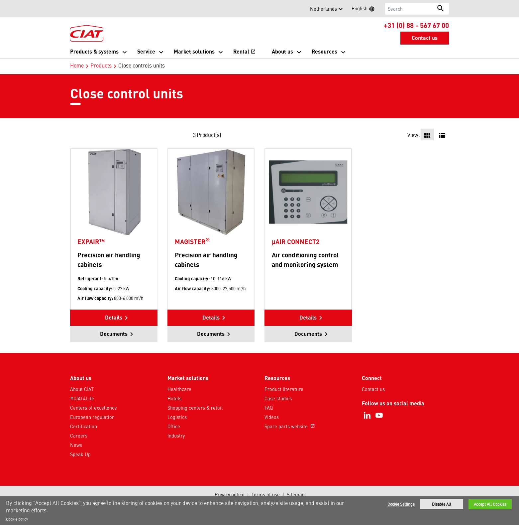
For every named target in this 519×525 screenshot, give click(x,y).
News (76, 445)
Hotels (174, 398)
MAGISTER (192, 241)
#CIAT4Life (82, 398)
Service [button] (146, 51)
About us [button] (282, 51)
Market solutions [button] (194, 51)
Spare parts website (290, 426)
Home (77, 65)
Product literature (283, 389)
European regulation (92, 417)
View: (413, 134)
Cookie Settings (401, 504)
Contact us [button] (425, 38)
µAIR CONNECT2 (295, 241)
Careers (78, 435)
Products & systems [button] (94, 51)
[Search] (409, 9)
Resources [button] (324, 51)
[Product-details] (113, 191)
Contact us (373, 389)
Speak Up (80, 454)
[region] (259, 510)
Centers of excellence (93, 407)
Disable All (441, 504)
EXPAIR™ (91, 241)
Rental (244, 51)
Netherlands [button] (323, 8)
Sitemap (296, 494)
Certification (83, 426)
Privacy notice (230, 494)
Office (173, 426)
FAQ (268, 407)
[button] (74, 8)
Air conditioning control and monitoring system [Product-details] (305, 259)
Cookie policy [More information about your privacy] (17, 519)
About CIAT (82, 389)
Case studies (278, 398)
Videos (271, 417)
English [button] (365, 9)
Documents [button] (114, 333)
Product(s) (209, 134)
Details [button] (113, 317)
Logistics (177, 417)
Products (101, 65)
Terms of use (266, 494)
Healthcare (179, 389)
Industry (176, 435)
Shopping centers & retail (195, 407)
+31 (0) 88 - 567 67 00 (416, 25)
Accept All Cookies (490, 504)
